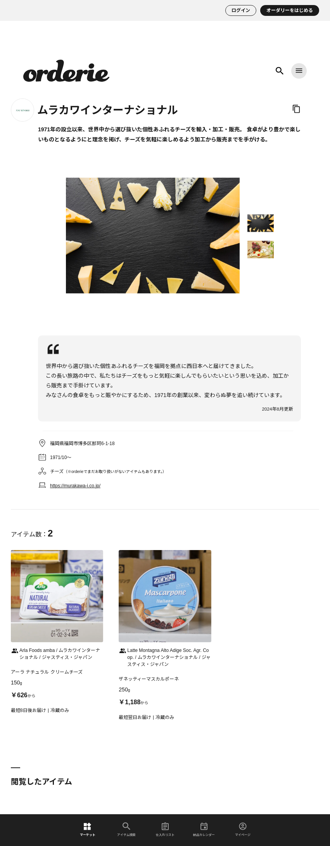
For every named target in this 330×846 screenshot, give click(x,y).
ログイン (241, 10)
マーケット (87, 829)
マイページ (243, 829)
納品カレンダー (204, 829)
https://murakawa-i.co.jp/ (75, 485)
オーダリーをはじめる (289, 10)
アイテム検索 (126, 829)
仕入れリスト (165, 829)
